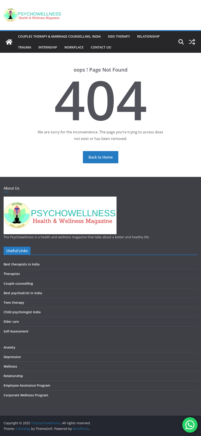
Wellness (10, 366)
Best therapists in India (22, 264)
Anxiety (9, 347)
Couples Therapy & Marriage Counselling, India (59, 36)
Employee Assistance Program (27, 385)
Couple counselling (18, 283)
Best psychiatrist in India (23, 293)
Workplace (74, 47)
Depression (12, 357)
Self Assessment (16, 331)
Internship (47, 47)
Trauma (24, 47)
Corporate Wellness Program (26, 395)
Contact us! (101, 47)
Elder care (11, 321)
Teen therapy (14, 302)
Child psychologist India (22, 312)
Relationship (148, 36)
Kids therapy (119, 36)
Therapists (12, 274)
